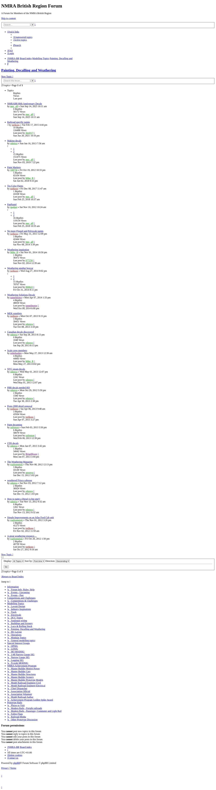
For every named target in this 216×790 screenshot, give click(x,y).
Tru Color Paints (15, 186)
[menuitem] (22, 37)
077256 (29, 260)
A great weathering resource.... (22, 536)
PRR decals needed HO (18, 387)
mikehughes (16, 353)
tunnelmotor (16, 297)
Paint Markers (14, 167)
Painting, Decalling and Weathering (28, 70)
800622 (29, 287)
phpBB (16, 763)
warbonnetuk (16, 464)
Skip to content (8, 18)
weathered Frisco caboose (19, 480)
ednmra (13, 143)
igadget (13, 207)
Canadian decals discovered (20, 332)
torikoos (16, 125)
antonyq (29, 472)
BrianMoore (31, 454)
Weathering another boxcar (20, 268)
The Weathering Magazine (20, 462)
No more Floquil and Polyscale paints (25, 231)
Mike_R (29, 178)
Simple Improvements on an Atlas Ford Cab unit (30, 517)
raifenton (14, 427)
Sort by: (35, 561)
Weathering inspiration (18, 249)
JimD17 (29, 133)
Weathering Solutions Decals (21, 295)
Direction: (57, 561)
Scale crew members (17, 350)
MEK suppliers (14, 313)
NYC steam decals (16, 369)
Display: (14, 561)
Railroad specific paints (18, 122)
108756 (13, 170)
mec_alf (14, 106)
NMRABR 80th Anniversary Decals (24, 103)
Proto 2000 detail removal (19, 406)
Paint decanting (14, 424)
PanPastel (11, 204)
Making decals (14, 140)
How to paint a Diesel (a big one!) (23, 499)
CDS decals (12, 443)
